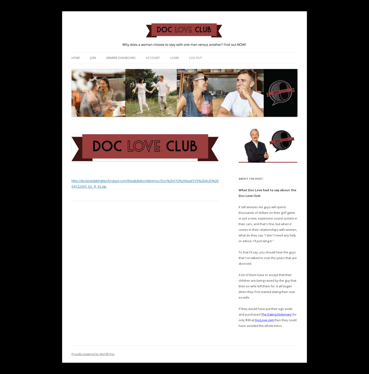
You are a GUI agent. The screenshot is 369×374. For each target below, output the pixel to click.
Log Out (195, 58)
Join (93, 58)
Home (76, 58)
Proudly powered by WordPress (93, 354)
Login (174, 58)
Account (153, 58)
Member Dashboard (121, 58)
